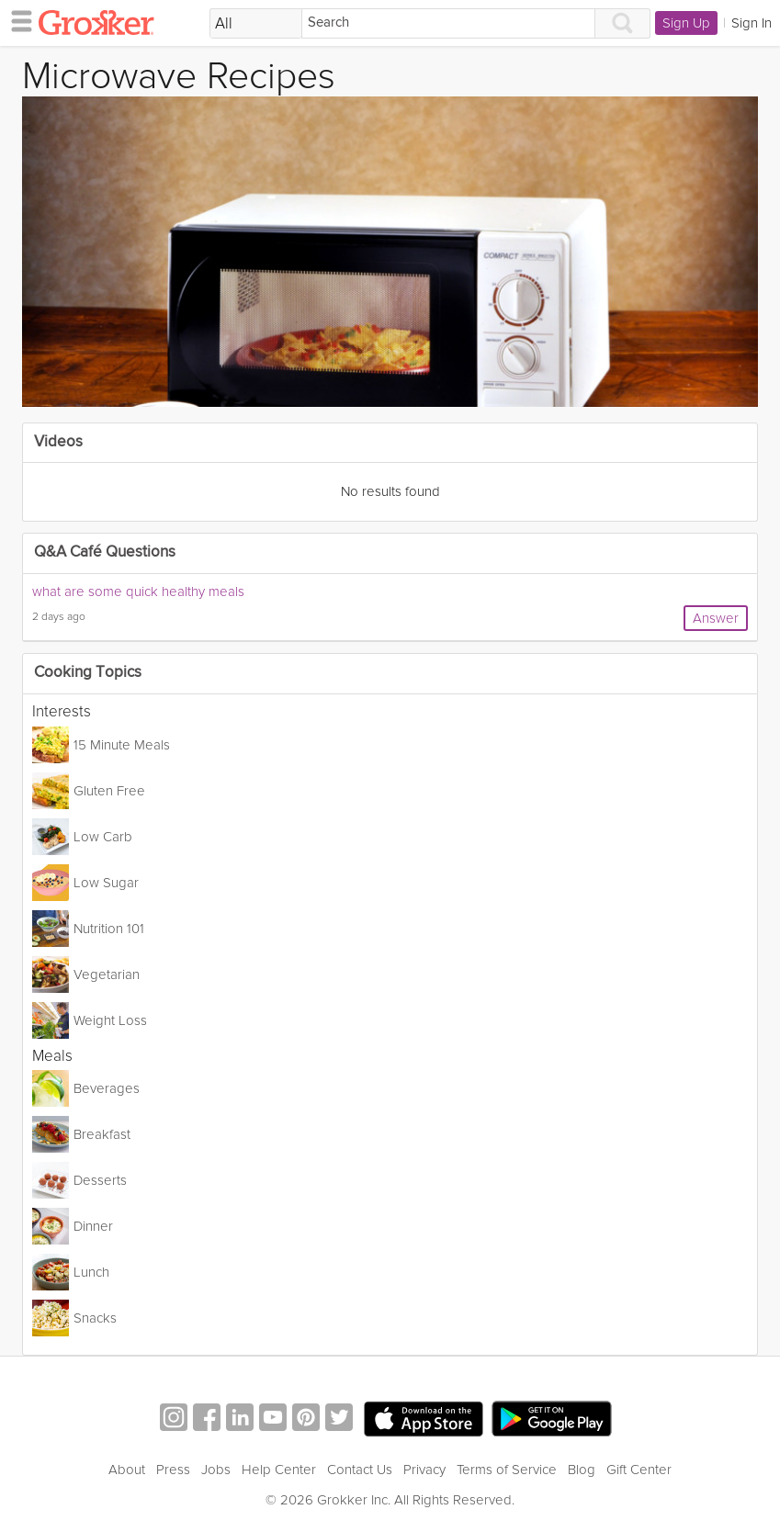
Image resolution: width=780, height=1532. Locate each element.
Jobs (216, 1469)
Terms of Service (507, 1469)
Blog (581, 1469)
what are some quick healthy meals (138, 591)
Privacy (424, 1469)
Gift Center (639, 1469)
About (126, 1469)
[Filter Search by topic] (255, 24)
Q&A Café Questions (104, 552)
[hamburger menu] (17, 20)
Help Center (279, 1469)
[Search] (448, 23)
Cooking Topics (87, 673)
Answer (716, 618)
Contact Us (359, 1469)
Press (173, 1469)
